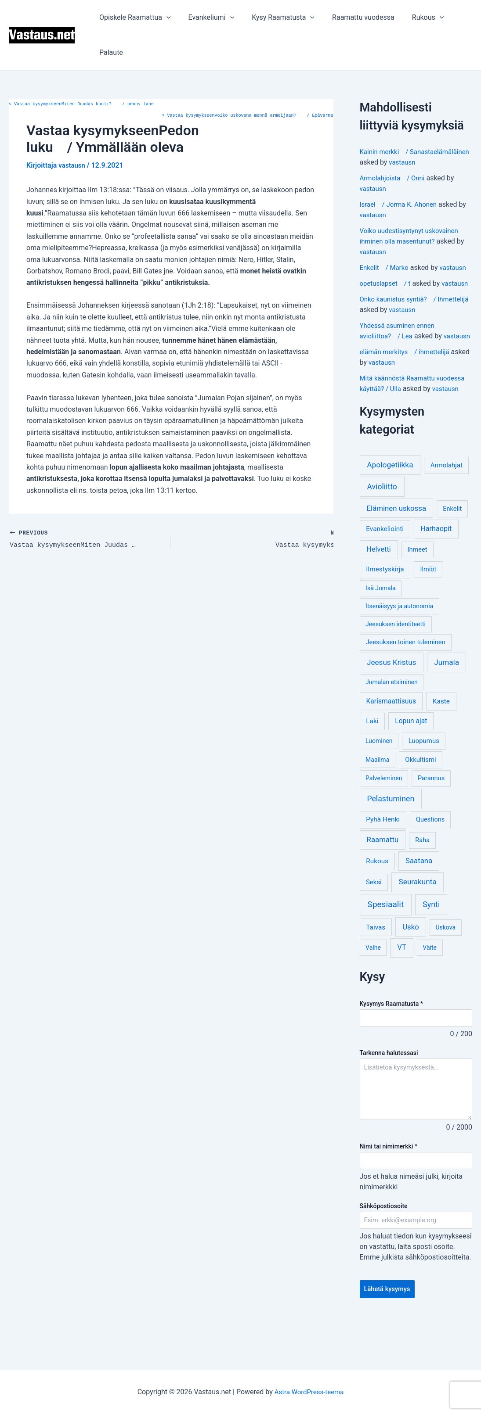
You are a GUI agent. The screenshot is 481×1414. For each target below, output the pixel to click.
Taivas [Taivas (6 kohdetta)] (375, 969)
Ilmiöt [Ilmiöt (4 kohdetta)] (428, 611)
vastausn (403, 173)
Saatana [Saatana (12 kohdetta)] (418, 902)
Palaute (109, 52)
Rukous (412, 17)
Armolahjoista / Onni (394, 188)
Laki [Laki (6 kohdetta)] (372, 763)
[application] (164, 17)
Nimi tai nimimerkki (389, 1189)
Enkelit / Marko (386, 278)
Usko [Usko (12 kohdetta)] (410, 969)
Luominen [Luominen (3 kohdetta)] (379, 782)
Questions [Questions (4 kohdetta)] (430, 861)
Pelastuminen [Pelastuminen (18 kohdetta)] (390, 840)
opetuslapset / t (387, 294)
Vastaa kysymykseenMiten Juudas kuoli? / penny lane (81, 104)
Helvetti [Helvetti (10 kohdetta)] (378, 591)
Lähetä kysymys (389, 1334)
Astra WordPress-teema (309, 1392)
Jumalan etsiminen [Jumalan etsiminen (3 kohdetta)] (391, 724)
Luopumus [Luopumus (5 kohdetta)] (424, 783)
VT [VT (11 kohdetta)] (401, 989)
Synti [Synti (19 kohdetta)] (431, 946)
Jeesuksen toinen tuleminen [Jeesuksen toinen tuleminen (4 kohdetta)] (405, 684)
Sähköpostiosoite (384, 1249)
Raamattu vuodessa (351, 17)
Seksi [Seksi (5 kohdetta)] (374, 924)
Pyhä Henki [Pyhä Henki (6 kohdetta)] (383, 861)
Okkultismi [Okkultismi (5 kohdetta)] (420, 802)
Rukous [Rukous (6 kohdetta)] (377, 903)
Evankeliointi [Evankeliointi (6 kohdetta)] (385, 571)
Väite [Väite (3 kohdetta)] (430, 989)
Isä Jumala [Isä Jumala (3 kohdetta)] (380, 630)
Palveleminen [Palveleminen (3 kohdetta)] (383, 820)
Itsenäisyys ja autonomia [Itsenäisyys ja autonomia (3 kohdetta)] (399, 648)
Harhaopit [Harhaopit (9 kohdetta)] (436, 571)
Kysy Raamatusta (274, 17)
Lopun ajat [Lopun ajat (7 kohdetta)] (411, 763)
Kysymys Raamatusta (391, 1045)
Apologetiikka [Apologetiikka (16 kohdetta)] (390, 506)
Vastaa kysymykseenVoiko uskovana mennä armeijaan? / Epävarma (247, 116)
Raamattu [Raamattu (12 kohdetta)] (383, 881)
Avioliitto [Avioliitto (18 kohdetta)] (382, 528)
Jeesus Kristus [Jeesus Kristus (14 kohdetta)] (391, 704)
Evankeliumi (206, 17)
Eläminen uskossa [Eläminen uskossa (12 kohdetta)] (396, 550)
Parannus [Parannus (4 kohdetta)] (431, 820)
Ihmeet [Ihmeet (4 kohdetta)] (417, 592)
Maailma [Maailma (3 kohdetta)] (377, 801)
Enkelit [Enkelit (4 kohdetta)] (452, 551)
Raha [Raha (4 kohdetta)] (422, 882)
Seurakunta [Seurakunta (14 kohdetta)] (418, 923)
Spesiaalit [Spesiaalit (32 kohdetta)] (386, 946)
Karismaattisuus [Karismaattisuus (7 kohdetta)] (391, 743)
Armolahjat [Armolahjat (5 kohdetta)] (446, 507)
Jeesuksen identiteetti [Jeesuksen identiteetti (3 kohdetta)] (395, 666)
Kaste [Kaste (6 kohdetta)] (441, 743)
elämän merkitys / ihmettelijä (408, 394)
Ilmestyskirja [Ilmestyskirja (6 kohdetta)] (385, 611)
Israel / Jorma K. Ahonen (401, 215)
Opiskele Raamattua (133, 17)
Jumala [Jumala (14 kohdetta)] (446, 704)
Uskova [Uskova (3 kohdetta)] (445, 969)
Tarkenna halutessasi (389, 1095)
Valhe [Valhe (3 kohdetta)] (373, 989)
